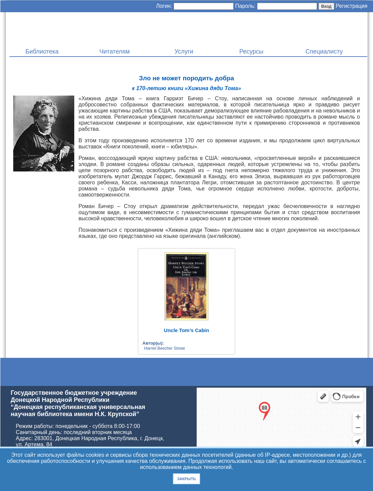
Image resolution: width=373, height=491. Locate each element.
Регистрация (352, 6)
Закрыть (186, 479)
